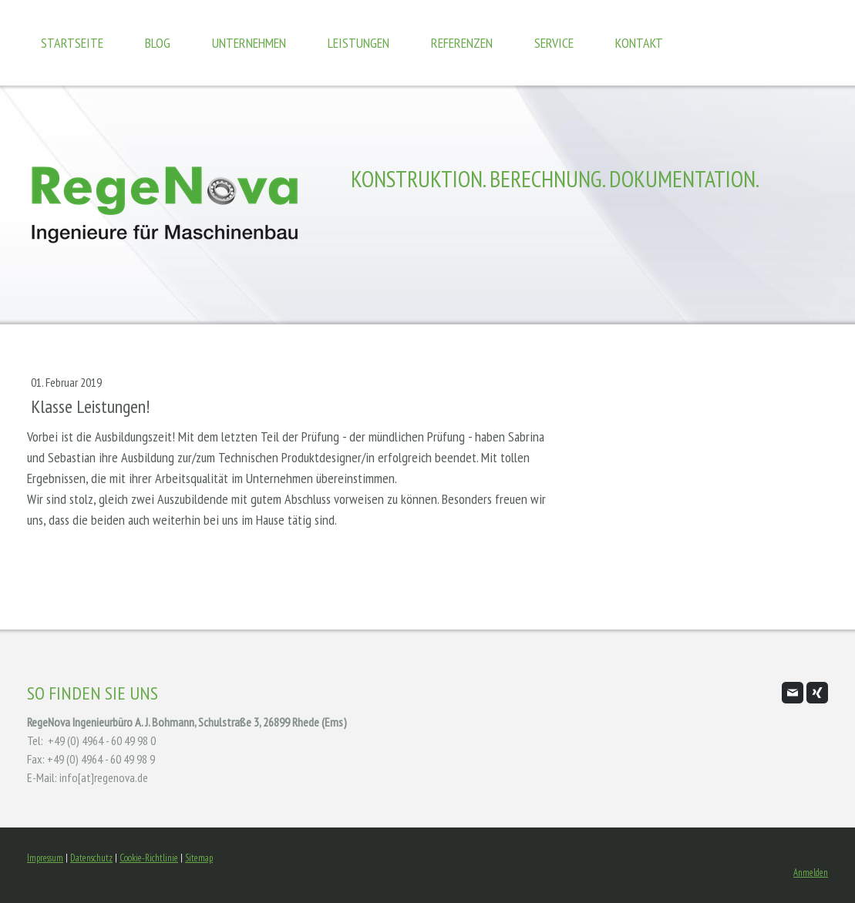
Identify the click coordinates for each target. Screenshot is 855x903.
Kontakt (639, 43)
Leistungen (358, 43)
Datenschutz (91, 857)
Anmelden (810, 872)
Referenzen (462, 43)
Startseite (72, 43)
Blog (157, 43)
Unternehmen (249, 43)
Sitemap (199, 857)
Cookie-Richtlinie (148, 857)
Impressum (45, 857)
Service (554, 43)
